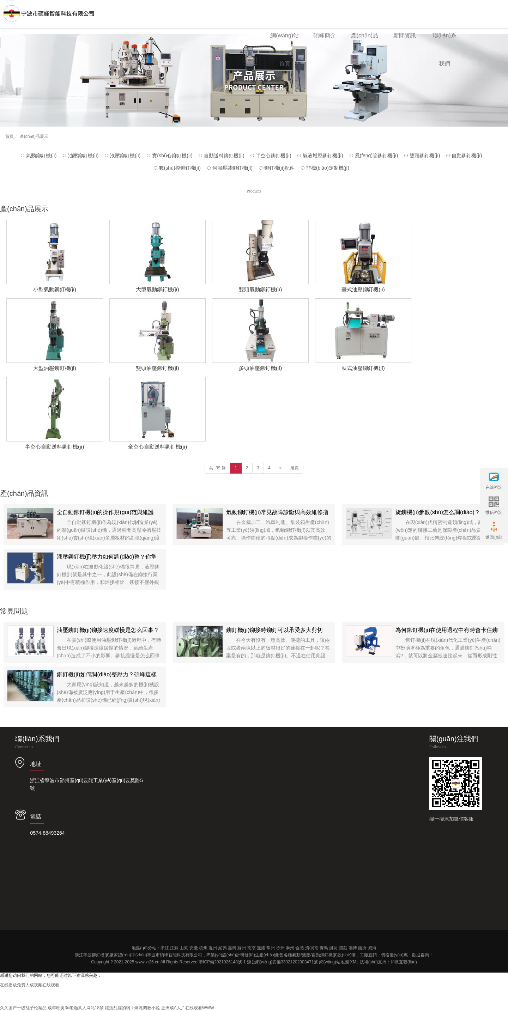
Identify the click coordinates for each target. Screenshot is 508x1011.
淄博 (353, 947)
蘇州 (241, 947)
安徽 (193, 947)
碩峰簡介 (324, 35)
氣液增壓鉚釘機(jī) (323, 155)
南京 (251, 947)
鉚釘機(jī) (100, 954)
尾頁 (294, 467)
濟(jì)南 (312, 947)
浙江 (165, 947)
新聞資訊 (404, 35)
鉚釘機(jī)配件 (279, 168)
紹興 (222, 947)
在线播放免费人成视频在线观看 (29, 984)
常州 (270, 947)
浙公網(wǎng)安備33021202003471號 (282, 962)
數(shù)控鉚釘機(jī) (180, 168)
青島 (324, 947)
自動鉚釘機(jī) (467, 155)
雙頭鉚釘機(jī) (425, 155)
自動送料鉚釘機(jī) (224, 155)
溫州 (212, 947)
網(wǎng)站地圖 (334, 962)
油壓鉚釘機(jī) (83, 155)
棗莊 (343, 947)
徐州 (280, 947)
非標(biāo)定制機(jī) (327, 168)
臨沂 (362, 947)
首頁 (9, 136)
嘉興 (232, 947)
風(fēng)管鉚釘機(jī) (376, 155)
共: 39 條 (217, 467)
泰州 (290, 947)
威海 (372, 947)
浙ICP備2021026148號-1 (222, 962)
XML (354, 962)
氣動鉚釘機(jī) (41, 155)
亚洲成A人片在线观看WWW (187, 1007)
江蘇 (174, 947)
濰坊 (333, 947)
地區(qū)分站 (144, 947)
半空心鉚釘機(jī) (273, 155)
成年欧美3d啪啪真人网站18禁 (76, 1007)
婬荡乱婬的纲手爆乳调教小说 (132, 1007)
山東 (184, 947)
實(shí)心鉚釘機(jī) (172, 155)
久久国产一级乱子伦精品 (23, 1007)
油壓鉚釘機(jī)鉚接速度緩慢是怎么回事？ (108, 630)
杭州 (203, 947)
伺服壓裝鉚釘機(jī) (232, 168)
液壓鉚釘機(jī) (125, 155)
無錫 (261, 947)
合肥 (299, 947)
